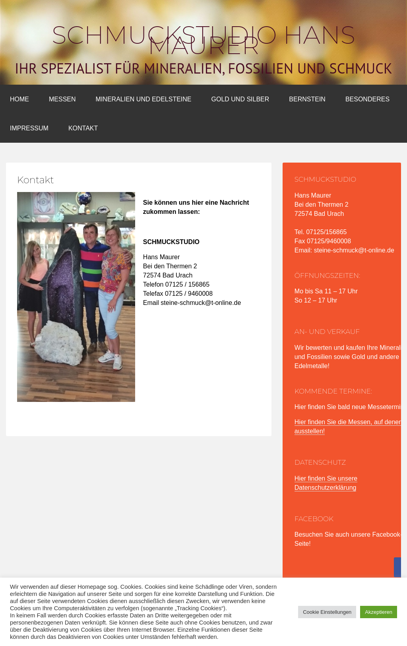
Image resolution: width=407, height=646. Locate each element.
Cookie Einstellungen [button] (327, 612)
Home (19, 99)
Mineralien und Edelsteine (144, 99)
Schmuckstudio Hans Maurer (203, 40)
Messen (62, 99)
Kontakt (83, 128)
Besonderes (367, 99)
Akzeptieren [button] (378, 612)
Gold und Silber (240, 99)
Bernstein (307, 99)
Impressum (29, 128)
